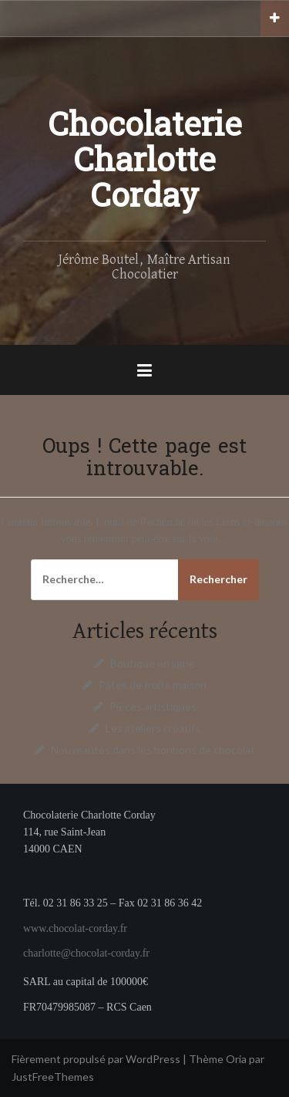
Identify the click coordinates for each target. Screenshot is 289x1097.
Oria (236, 1058)
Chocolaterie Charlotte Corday (145, 163)
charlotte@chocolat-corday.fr (86, 953)
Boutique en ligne (152, 663)
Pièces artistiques (153, 706)
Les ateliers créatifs (153, 727)
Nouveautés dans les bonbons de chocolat (153, 749)
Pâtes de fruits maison (153, 684)
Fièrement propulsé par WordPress (96, 1058)
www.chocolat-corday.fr (75, 928)
